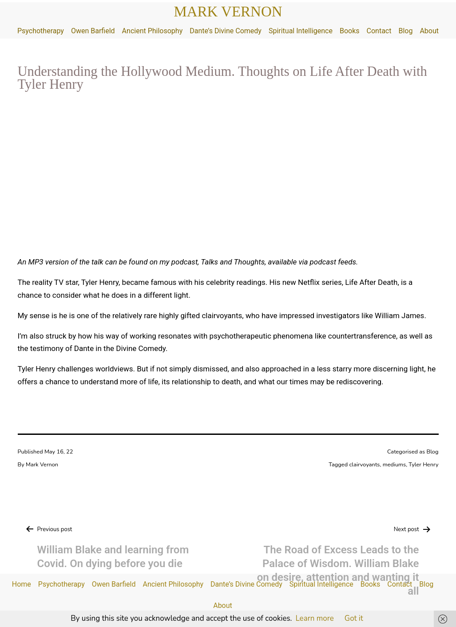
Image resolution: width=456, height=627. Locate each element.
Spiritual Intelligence (301, 31)
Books (350, 31)
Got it (354, 618)
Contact (379, 31)
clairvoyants (364, 465)
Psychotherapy (40, 31)
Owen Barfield (93, 31)
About (429, 31)
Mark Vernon (228, 12)
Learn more (314, 618)
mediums (394, 465)
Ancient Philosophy (152, 31)
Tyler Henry (423, 465)
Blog (405, 31)
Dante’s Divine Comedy (226, 31)
